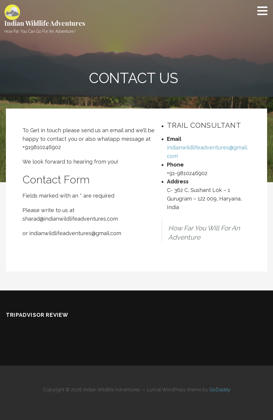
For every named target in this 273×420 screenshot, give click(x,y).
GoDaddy (219, 389)
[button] (264, 10)
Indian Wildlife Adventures (44, 23)
